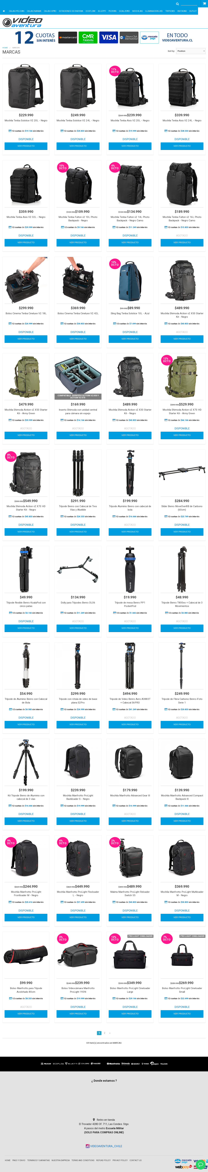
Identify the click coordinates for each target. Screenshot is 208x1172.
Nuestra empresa (61, 1160)
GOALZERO (124, 11)
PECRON (112, 11)
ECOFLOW (90, 11)
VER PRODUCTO (26, 146)
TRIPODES (170, 11)
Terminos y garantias (38, 1160)
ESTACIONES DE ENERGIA (71, 11)
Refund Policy (103, 1160)
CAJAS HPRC (50, 11)
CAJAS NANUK (34, 11)
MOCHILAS (137, 11)
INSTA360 (182, 11)
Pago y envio (18, 1160)
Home (5, 48)
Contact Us (135, 1160)
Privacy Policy (120, 1160)
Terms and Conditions (83, 1160)
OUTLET (193, 11)
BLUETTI (102, 11)
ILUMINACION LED (154, 11)
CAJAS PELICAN (16, 11)
